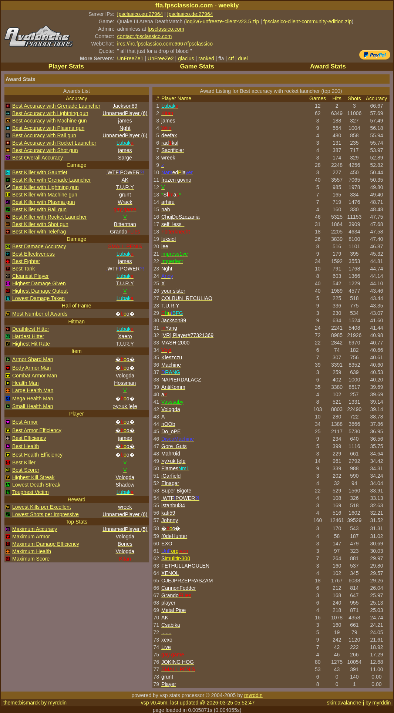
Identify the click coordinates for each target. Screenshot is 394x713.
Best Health (25, 446)
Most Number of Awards (39, 314)
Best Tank (23, 269)
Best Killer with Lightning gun (45, 187)
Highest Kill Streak (33, 477)
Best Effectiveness (33, 254)
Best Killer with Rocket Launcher (49, 217)
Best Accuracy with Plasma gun (48, 128)
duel (242, 58)
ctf (231, 58)
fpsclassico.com (166, 29)
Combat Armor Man (34, 376)
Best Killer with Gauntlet (39, 172)
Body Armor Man (31, 368)
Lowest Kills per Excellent (41, 507)
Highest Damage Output (40, 291)
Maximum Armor (31, 536)
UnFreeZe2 (161, 58)
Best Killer (24, 462)
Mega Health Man (32, 398)
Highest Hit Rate (31, 344)
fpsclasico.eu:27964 (140, 14)
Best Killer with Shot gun (40, 224)
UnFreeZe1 (130, 58)
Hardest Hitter (28, 336)
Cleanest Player (30, 276)
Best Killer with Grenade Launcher (51, 180)
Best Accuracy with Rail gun (44, 135)
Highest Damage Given (39, 283)
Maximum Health (31, 551)
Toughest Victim (30, 492)
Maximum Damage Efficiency (45, 544)
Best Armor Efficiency (36, 430)
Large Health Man (32, 390)
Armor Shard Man (32, 359)
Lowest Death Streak (36, 485)
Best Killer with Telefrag (39, 232)
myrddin (253, 695)
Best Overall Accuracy (37, 158)
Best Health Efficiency (37, 455)
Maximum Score (31, 559)
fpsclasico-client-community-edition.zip (307, 21)
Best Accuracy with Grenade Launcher (56, 106)
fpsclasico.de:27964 (190, 14)
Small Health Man (32, 406)
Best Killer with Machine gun (44, 195)
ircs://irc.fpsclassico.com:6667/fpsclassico (165, 44)
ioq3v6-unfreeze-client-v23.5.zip (222, 21)
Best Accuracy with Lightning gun (50, 113)
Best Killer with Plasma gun (43, 202)
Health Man (25, 383)
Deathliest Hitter (30, 329)
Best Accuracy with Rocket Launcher (54, 143)
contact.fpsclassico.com (144, 36)
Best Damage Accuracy (39, 246)
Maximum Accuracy (34, 529)
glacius (186, 58)
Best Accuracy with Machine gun (49, 121)
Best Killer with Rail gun (39, 209)
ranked (206, 58)
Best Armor (25, 422)
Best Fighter (26, 261)
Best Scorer (25, 470)
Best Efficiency (29, 438)
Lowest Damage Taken (38, 298)
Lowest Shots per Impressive (45, 514)
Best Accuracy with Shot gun (45, 150)
